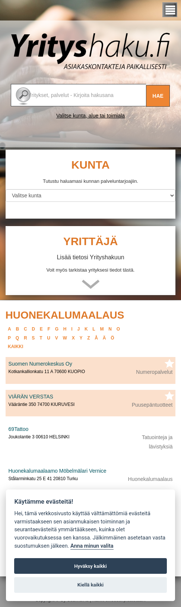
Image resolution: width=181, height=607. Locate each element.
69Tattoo (19, 429)
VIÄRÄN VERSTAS (31, 397)
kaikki (15, 346)
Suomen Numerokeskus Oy (40, 364)
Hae (157, 96)
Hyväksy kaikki (90, 566)
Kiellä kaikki (90, 585)
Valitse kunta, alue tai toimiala (90, 116)
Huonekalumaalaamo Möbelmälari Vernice (58, 471)
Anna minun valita (92, 546)
